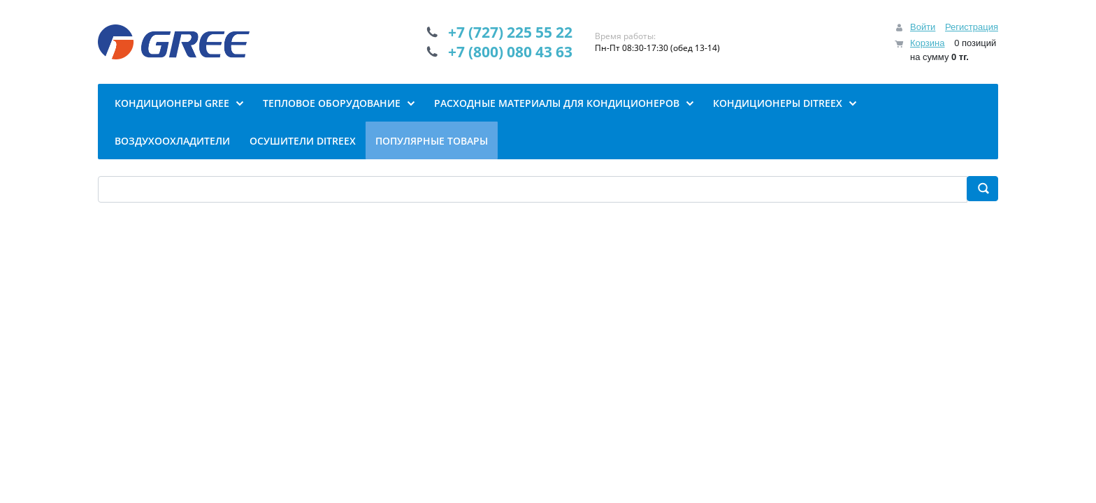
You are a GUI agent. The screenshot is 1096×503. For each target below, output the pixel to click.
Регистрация (971, 27)
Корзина (927, 43)
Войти (922, 27)
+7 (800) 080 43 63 (510, 51)
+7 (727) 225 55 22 (510, 32)
